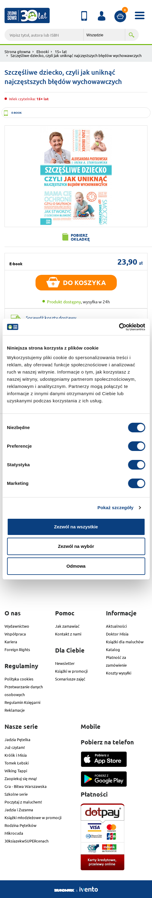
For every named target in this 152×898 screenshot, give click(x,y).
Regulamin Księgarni (22, 702)
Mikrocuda (14, 833)
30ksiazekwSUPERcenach (26, 840)
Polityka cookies (19, 678)
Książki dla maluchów (125, 641)
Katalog (113, 649)
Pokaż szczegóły (116, 507)
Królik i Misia (16, 755)
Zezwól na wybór (76, 546)
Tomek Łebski (17, 762)
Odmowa (76, 566)
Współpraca (15, 633)
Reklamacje (15, 710)
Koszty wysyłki (118, 672)
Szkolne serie (16, 794)
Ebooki (42, 51)
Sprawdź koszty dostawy (51, 317)
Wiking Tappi (16, 770)
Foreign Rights (17, 649)
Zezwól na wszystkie (76, 526)
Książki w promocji (71, 671)
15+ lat (61, 51)
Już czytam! (15, 747)
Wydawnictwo (17, 626)
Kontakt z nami (68, 633)
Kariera (11, 641)
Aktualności (116, 626)
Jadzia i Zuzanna (19, 809)
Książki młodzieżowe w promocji (33, 817)
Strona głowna (17, 51)
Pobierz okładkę (80, 237)
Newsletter (65, 663)
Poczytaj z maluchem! (23, 801)
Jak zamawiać (67, 626)
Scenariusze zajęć (70, 678)
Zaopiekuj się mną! (21, 778)
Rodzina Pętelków (20, 825)
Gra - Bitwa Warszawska (26, 786)
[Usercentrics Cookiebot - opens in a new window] (118, 327)
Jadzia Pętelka (17, 739)
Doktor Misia (117, 633)
